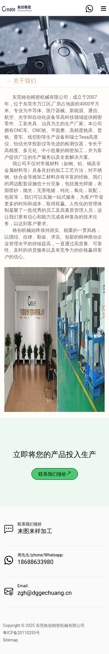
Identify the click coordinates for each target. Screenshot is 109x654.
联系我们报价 (54, 474)
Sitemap (10, 640)
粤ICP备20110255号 (21, 632)
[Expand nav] (103, 10)
